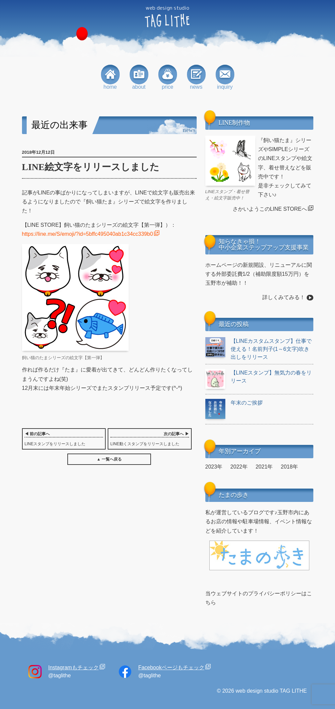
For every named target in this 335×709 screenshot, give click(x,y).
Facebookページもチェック (171, 667)
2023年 (214, 467)
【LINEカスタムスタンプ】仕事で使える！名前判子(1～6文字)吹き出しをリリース (258, 348)
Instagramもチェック (73, 667)
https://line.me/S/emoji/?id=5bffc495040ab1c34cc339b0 (87, 234)
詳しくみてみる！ (283, 297)
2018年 (289, 467)
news (196, 77)
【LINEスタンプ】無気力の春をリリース (258, 377)
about (139, 77)
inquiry (225, 77)
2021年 (264, 467)
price (167, 77)
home (110, 77)
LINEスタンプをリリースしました (64, 438)
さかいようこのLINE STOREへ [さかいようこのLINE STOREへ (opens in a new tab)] (270, 209)
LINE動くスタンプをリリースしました (149, 438)
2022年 (239, 467)
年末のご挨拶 (234, 403)
